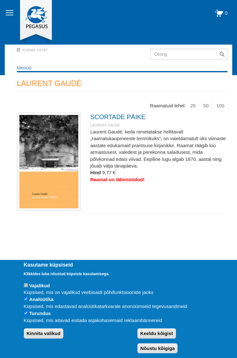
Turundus (40, 313)
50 (206, 105)
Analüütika (41, 299)
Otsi (223, 54)
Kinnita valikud (44, 333)
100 (220, 105)
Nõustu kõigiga (157, 348)
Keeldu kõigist (156, 333)
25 (193, 105)
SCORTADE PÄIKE (118, 116)
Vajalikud (39, 285)
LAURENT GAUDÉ (105, 125)
